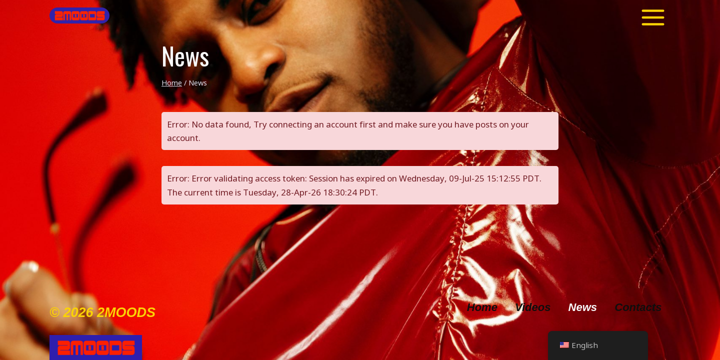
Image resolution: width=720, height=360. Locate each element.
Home (482, 307)
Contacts (638, 307)
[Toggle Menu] (653, 15)
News (582, 307)
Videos (532, 307)
